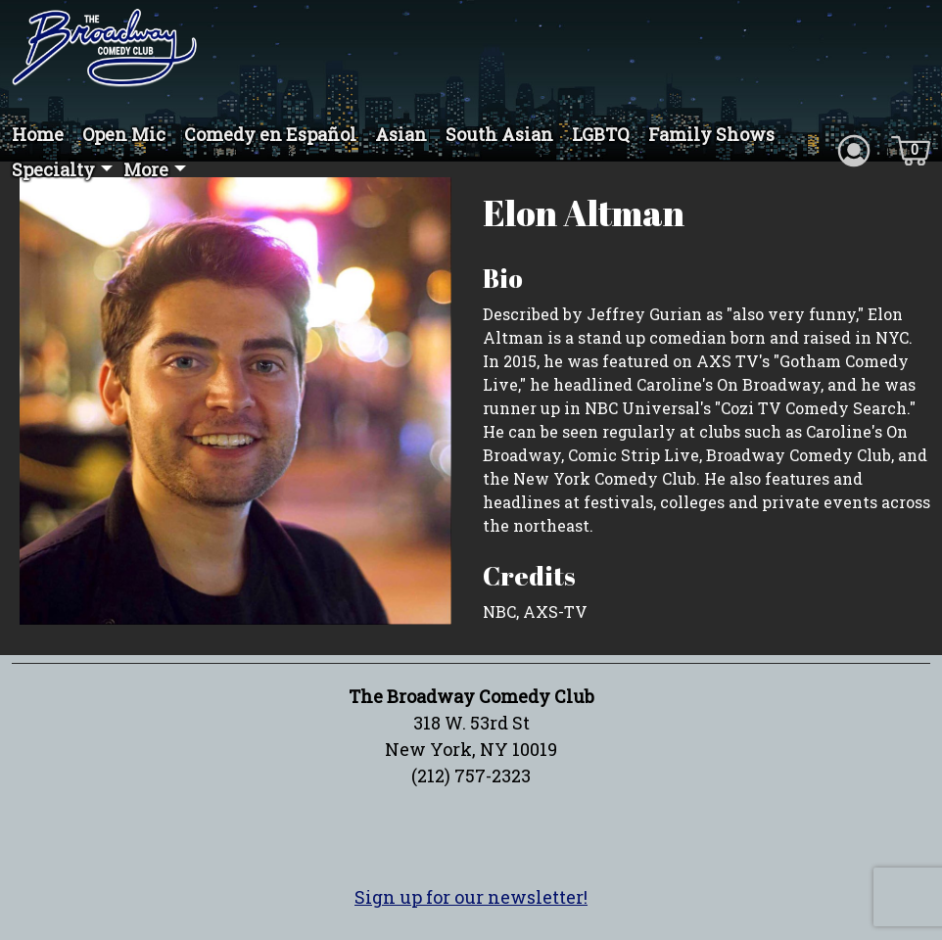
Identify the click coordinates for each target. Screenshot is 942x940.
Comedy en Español (270, 134)
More (145, 169)
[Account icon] (853, 149)
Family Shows (711, 134)
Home (38, 134)
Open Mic (123, 134)
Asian (401, 134)
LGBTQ (601, 134)
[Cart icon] (910, 149)
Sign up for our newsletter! (471, 897)
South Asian (499, 134)
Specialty (53, 169)
